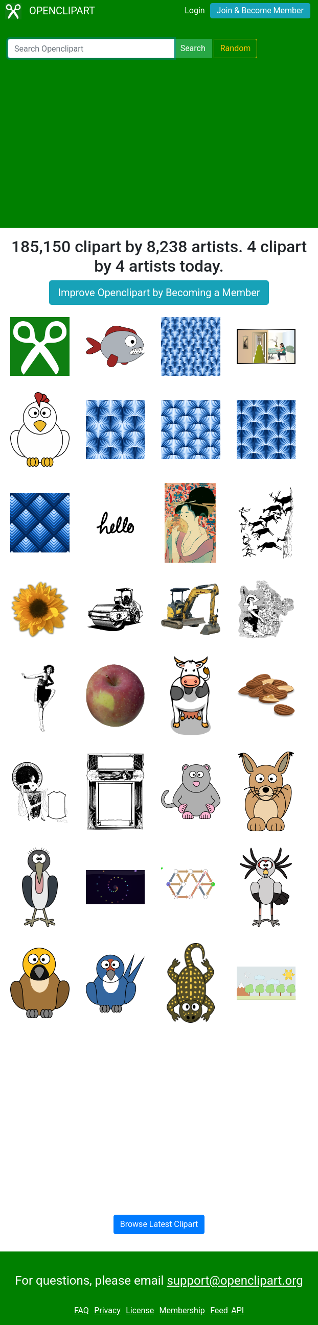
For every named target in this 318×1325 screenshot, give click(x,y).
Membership (182, 1310)
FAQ (81, 1310)
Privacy (107, 1310)
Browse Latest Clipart (159, 1224)
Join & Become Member (260, 10)
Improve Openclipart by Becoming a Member (159, 292)
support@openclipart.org (235, 1280)
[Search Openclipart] (91, 48)
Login (195, 10)
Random (235, 48)
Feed (219, 1310)
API (237, 1310)
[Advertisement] (159, 142)
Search (193, 48)
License (140, 1310)
